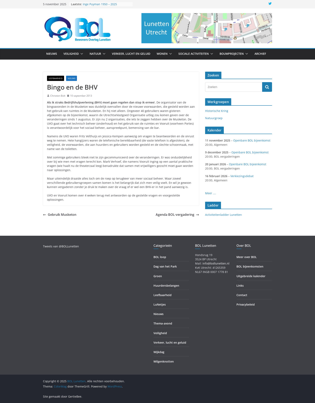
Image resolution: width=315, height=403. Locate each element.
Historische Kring (216, 111)
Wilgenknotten (163, 361)
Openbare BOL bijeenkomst (251, 140)
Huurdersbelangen (166, 285)
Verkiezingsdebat (242, 176)
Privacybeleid (245, 304)
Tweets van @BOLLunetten (61, 246)
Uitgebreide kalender (250, 276)
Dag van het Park (165, 266)
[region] (206, 28)
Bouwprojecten (232, 54)
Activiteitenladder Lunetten (223, 215)
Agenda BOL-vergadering (177, 214)
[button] (81, 54)
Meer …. (210, 193)
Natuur (95, 54)
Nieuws (51, 54)
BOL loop (159, 257)
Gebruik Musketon (59, 214)
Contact (241, 295)
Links (240, 285)
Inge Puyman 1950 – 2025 (100, 4)
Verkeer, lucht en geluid (131, 54)
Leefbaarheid (55, 78)
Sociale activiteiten (193, 54)
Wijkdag (158, 352)
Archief (260, 54)
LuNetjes (159, 304)
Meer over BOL (246, 257)
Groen (157, 276)
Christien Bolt (57, 95)
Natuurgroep (214, 118)
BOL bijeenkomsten (249, 266)
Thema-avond (162, 323)
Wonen (162, 54)
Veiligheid (71, 54)
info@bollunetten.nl (215, 263)
